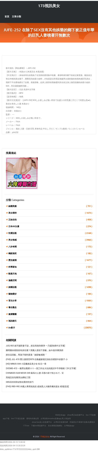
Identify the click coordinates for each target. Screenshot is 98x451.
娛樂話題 (50, 287)
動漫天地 (50, 273)
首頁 (7, 16)
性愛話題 (50, 233)
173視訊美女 (49, 6)
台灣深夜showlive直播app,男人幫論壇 (56, 419)
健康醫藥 (50, 314)
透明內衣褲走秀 (32, 419)
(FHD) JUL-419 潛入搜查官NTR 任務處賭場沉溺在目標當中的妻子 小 (37, 359)
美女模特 (50, 213)
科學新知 (50, 267)
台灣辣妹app (69, 426)
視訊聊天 (50, 321)
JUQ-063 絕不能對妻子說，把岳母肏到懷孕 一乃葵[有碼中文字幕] (35, 346)
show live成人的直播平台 (42, 422)
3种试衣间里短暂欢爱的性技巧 (20, 382)
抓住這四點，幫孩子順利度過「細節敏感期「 (26, 355)
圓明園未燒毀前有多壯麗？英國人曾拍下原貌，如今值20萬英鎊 (34, 350)
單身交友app (60, 415)
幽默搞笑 (50, 253)
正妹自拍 (50, 219)
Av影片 (50, 327)
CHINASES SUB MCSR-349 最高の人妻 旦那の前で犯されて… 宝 (35, 373)
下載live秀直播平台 (38, 426)
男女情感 (50, 240)
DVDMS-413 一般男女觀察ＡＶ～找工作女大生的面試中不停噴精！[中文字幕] (41, 368)
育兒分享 (50, 300)
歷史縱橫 (50, 260)
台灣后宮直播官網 (61, 422)
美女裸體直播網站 (55, 426)
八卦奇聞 (50, 246)
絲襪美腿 (50, 206)
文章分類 (16, 16)
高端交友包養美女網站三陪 (18, 377)
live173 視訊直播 (17, 419)
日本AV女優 (50, 226)
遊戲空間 (50, 280)
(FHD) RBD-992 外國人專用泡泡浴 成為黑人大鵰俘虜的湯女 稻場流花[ (37, 386)
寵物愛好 (50, 294)
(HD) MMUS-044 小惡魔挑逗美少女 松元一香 (26, 364)
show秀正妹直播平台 (75, 415)
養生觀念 (50, 307)
